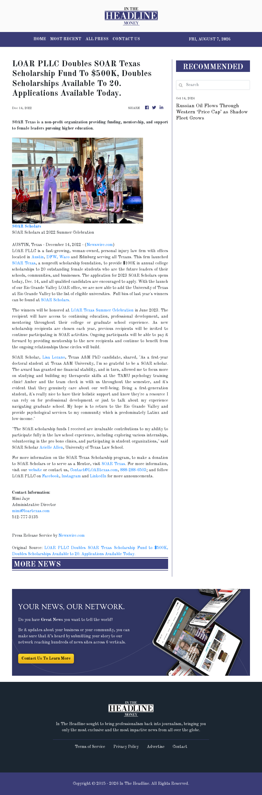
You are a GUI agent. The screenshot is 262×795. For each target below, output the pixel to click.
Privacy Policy (126, 747)
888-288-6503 (133, 470)
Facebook (50, 476)
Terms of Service (90, 747)
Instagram (71, 476)
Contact (180, 747)
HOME (40, 39)
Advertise (156, 747)
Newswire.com (99, 245)
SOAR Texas (24, 263)
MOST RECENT (65, 39)
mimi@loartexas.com (31, 511)
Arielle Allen (51, 448)
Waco (64, 257)
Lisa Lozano (53, 358)
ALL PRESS (96, 39)
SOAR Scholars (55, 300)
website (35, 470)
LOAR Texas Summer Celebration (102, 310)
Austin (37, 257)
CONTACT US (126, 39)
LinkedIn (98, 476)
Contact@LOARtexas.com (94, 470)
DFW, (52, 257)
